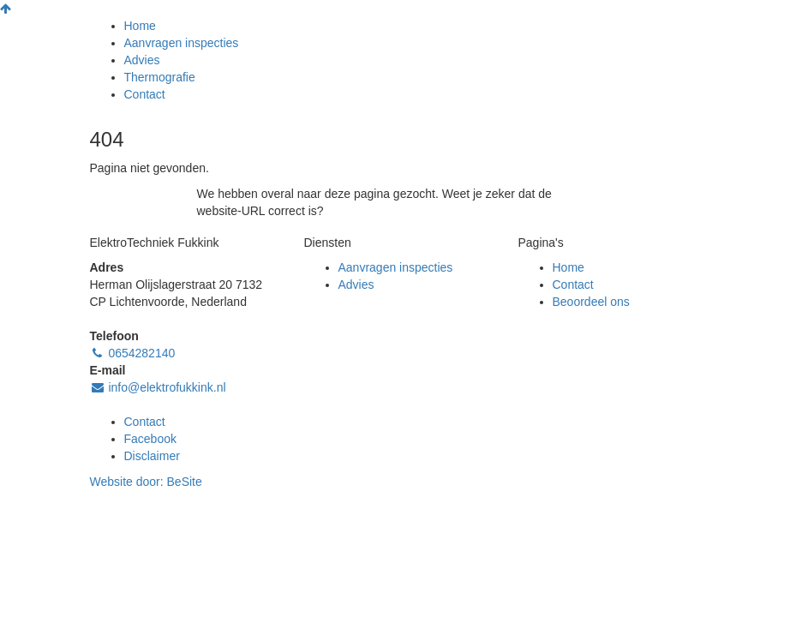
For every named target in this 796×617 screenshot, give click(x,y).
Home (140, 26)
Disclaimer (152, 456)
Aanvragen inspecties (181, 43)
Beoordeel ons (591, 301)
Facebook (150, 439)
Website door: (146, 481)
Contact (144, 94)
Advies (142, 60)
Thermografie (159, 77)
